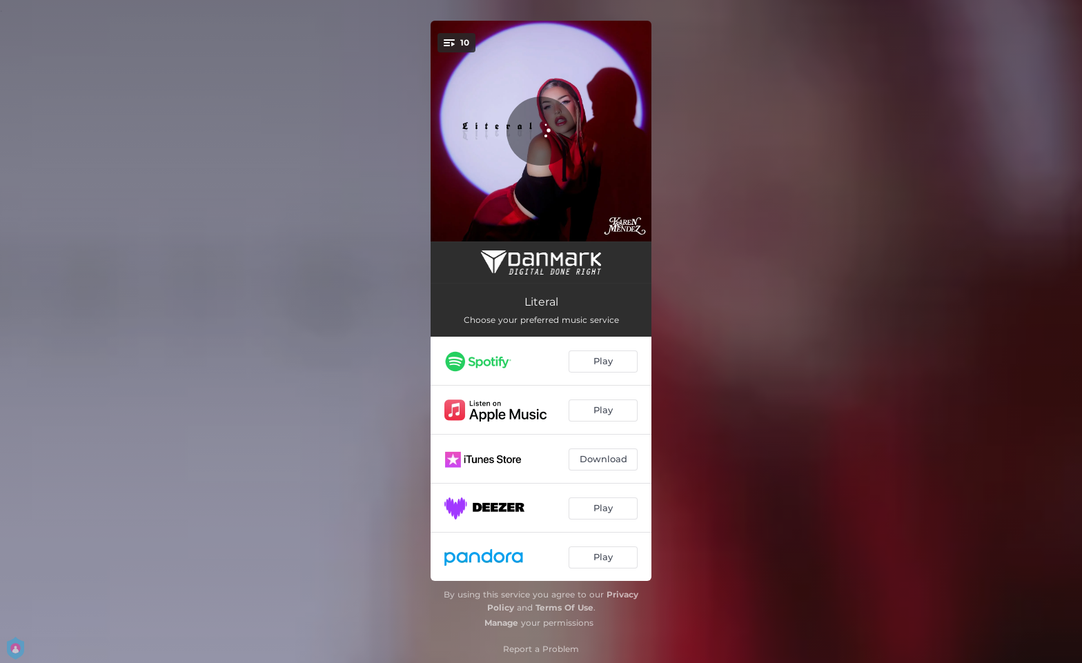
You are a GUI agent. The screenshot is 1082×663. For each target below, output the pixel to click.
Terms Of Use (564, 607)
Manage (501, 622)
